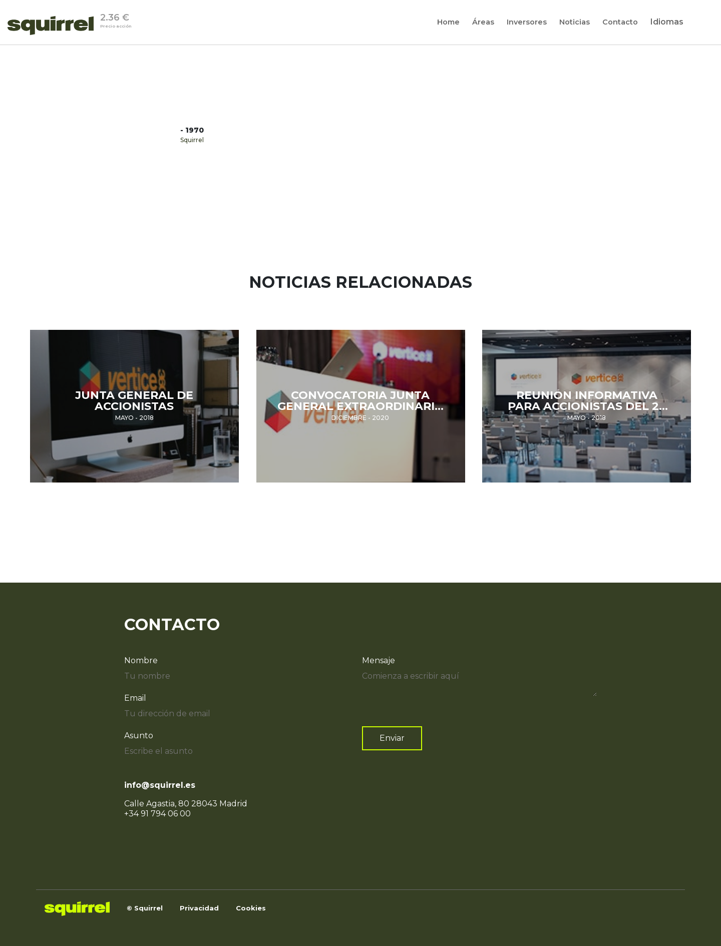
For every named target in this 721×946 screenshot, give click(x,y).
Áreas (483, 23)
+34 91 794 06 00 (157, 813)
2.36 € (116, 22)
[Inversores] (527, 22)
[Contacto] (620, 22)
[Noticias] (574, 22)
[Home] (448, 22)
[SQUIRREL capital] (199, 908)
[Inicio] (54, 25)
